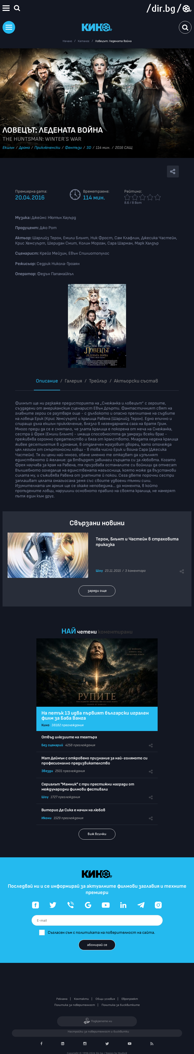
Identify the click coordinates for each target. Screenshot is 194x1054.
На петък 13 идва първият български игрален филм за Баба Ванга (95, 715)
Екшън (8, 147)
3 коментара (135, 571)
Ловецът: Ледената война (113, 41)
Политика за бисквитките (121, 1005)
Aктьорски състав (136, 381)
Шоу (99, 571)
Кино (45, 725)
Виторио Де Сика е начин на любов (73, 810)
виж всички (97, 834)
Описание (47, 381)
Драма (24, 147)
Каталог (83, 41)
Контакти (81, 999)
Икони (46, 818)
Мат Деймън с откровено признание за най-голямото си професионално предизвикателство (94, 761)
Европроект (130, 999)
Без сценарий (52, 745)
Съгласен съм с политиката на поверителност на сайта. (101, 932)
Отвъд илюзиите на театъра (69, 737)
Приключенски (47, 147)
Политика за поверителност (74, 1005)
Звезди (47, 771)
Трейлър (98, 381)
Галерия (73, 381)
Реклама (61, 999)
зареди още (97, 591)
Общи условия (105, 999)
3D (88, 147)
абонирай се (97, 945)
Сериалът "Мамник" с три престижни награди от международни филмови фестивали (87, 787)
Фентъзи (73, 147)
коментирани (115, 632)
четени (87, 632)
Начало (67, 41)
